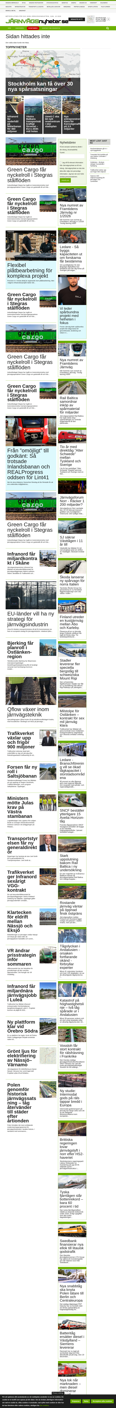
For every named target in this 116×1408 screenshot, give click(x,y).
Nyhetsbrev (33, 28)
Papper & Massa (79, 6)
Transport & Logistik (36, 6)
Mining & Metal (11, 10)
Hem (9, 28)
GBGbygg (65, 2)
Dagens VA (83, 2)
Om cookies (44, 1405)
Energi (73, 2)
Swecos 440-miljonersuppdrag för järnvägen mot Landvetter (97, 178)
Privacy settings (58, 1393)
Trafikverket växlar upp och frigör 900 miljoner (98, 171)
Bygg (24, 2)
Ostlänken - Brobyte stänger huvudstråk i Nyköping (97, 164)
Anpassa (76, 1401)
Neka (86, 1401)
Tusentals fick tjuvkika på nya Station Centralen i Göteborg (99, 156)
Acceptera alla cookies (102, 1401)
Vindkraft (93, 2)
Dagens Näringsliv (12, 2)
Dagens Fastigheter (36, 2)
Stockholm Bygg (52, 2)
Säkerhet (22, 10)
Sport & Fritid (93, 6)
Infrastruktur (20, 6)
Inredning (67, 6)
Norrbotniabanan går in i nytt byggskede (98, 149)
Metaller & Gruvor (53, 6)
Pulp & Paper (105, 6)
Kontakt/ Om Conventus (51, 28)
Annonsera (19, 28)
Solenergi (103, 2)
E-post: (62, 152)
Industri (8, 6)
